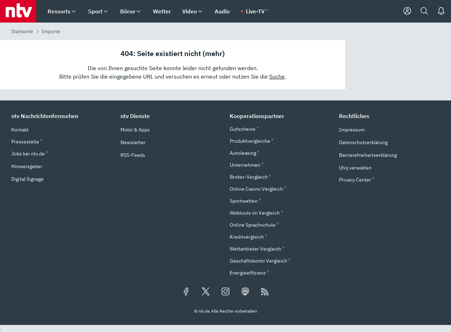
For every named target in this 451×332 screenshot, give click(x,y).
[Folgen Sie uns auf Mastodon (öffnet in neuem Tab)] (245, 292)
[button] (61, 116)
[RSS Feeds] (265, 292)
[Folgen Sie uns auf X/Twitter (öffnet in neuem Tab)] (206, 292)
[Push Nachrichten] (441, 11)
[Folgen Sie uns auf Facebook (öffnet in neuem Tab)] (186, 292)
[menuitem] (73, 11)
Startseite (22, 31)
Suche (277, 76)
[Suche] (424, 11)
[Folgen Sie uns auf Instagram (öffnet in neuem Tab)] (225, 292)
